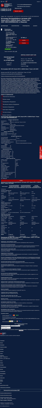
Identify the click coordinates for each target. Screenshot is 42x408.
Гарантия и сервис (3, 347)
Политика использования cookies (6, 397)
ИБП (1, 383)
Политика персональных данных (6, 395)
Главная (2, 16)
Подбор (1, 363)
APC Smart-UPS (10, 16)
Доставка (1, 365)
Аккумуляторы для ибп (4, 385)
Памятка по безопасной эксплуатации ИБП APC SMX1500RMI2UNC (13, 76)
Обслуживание (2, 373)
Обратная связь (18, 8)
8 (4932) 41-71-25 (6, 9)
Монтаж (1, 369)
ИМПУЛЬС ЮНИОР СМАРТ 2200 (28, 54)
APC (6, 16)
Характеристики (15, 25)
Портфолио (2, 345)
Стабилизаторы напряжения (5, 387)
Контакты (1, 351)
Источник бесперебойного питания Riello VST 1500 (36, 186)
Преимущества (26, 25)
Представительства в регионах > (23, 6)
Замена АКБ (2, 378)
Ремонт (1, 380)
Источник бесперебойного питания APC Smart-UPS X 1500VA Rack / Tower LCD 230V (14, 186)
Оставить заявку (11, 236)
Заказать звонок (18, 11)
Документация (4, 25)
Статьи (1, 353)
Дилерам (1, 349)
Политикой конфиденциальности (33, 329)
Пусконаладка (2, 371)
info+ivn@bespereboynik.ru (26, 4)
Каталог (1, 343)
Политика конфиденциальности (5, 393)
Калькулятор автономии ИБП (12, 390)
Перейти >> (9, 64)
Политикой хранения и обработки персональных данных (17, 329)
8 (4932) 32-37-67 (6, 10)
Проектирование (3, 367)
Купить (23, 40)
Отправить (21, 330)
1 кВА (16, 51)
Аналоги (35, 25)
